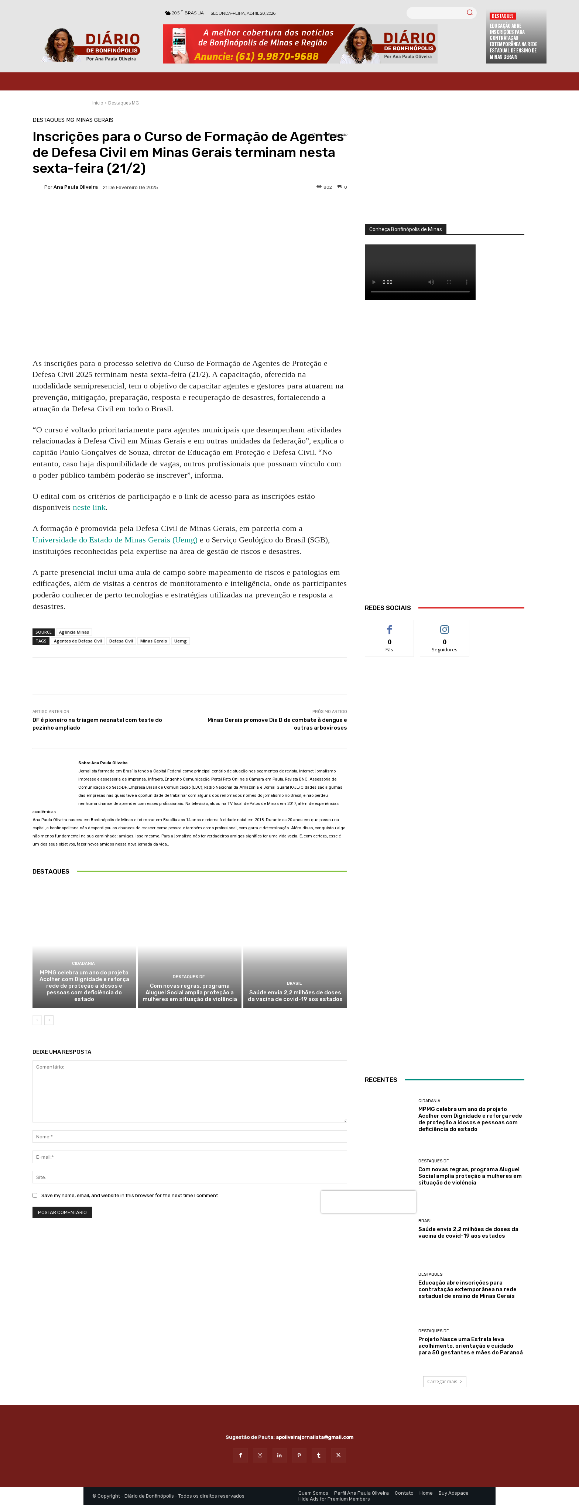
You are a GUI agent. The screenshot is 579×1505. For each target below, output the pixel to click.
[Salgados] (445, 823)
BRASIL (294, 983)
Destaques (503, 16)
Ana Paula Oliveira (76, 187)
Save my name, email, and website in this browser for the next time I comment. (130, 1195)
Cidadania (83, 963)
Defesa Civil (121, 641)
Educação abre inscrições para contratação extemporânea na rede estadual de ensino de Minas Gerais (513, 41)
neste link (89, 507)
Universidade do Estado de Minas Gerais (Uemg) (115, 539)
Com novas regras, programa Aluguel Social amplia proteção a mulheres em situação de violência (190, 992)
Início (97, 103)
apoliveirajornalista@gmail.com (314, 1437)
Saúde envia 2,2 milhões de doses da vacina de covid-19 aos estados (295, 995)
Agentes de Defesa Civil (78, 641)
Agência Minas (74, 632)
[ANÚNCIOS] (444, 889)
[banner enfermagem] (444, 1011)
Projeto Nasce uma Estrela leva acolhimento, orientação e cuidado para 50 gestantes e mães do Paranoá (470, 1346)
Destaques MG (123, 103)
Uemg (180, 641)
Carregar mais (444, 1381)
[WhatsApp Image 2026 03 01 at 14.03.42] (444, 460)
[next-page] (49, 1020)
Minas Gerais (94, 120)
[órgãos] (444, 170)
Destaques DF (189, 977)
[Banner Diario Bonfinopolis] (321, 44)
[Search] (470, 13)
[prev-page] (37, 1020)
